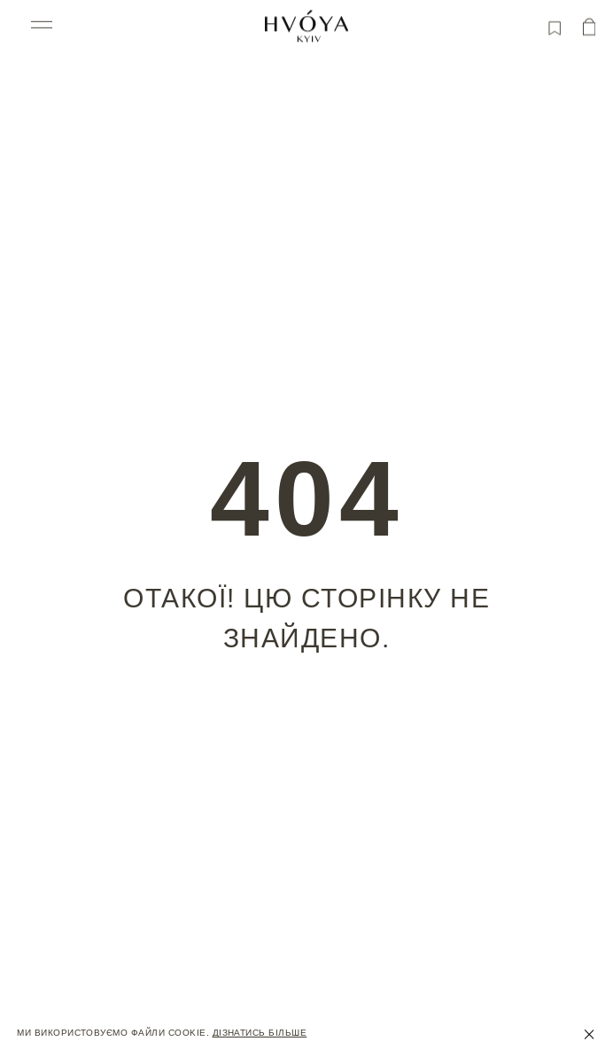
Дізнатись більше (260, 1032)
